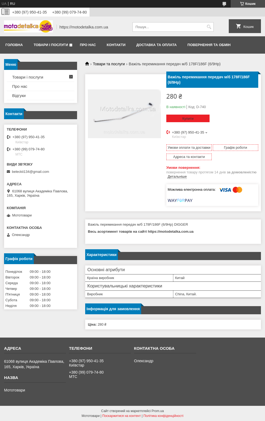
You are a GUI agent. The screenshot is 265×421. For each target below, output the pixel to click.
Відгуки (19, 95)
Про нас (88, 45)
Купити (188, 118)
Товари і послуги (51, 45)
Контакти (116, 45)
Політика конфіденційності (163, 416)
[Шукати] (209, 27)
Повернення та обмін (208, 45)
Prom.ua (158, 411)
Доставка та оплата (156, 45)
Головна (14, 45)
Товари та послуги (109, 64)
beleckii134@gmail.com (30, 172)
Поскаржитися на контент (121, 416)
